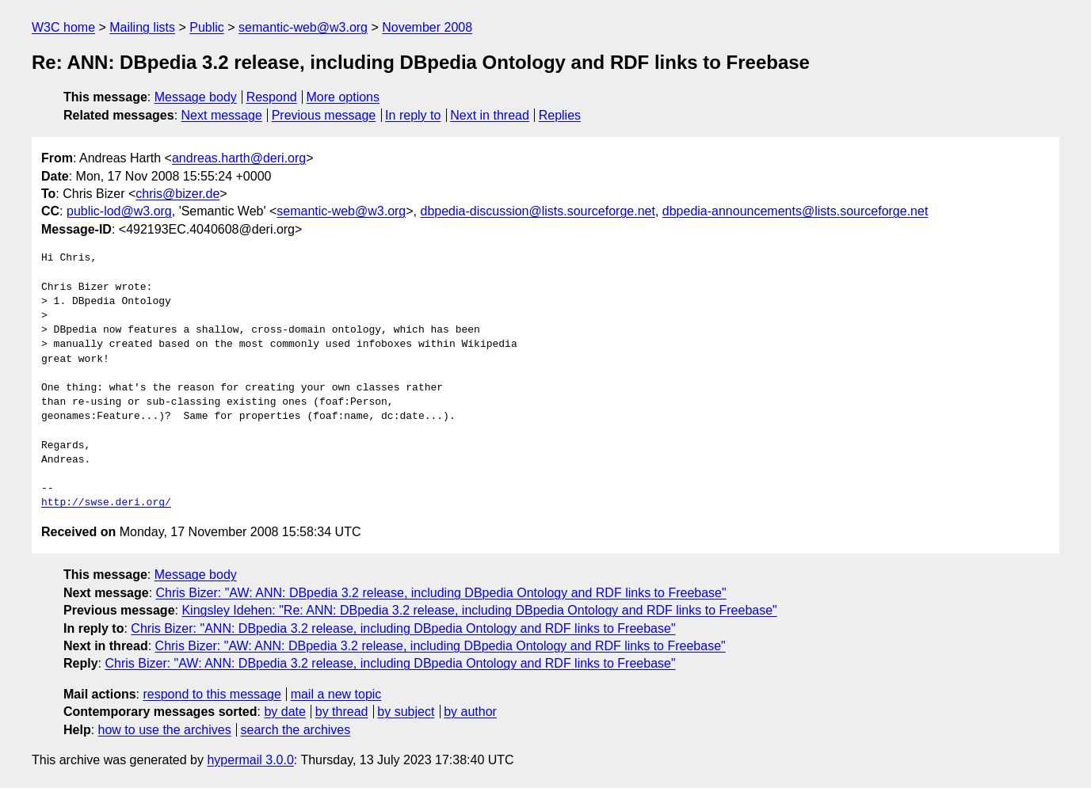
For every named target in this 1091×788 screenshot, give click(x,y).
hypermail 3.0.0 (250, 760)
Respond (271, 97)
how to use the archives (164, 730)
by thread (341, 711)
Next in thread (489, 115)
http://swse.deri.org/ (106, 503)
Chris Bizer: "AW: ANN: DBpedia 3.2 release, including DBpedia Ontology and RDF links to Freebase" (441, 593)
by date (284, 711)
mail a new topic (336, 694)
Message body (195, 97)
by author (470, 711)
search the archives (296, 730)
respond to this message (211, 694)
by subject (405, 711)
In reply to (413, 115)
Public (206, 27)
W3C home (63, 27)
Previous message (324, 115)
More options (343, 97)
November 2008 (427, 27)
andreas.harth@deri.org (239, 158)
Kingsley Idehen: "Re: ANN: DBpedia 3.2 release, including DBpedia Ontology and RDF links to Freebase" (478, 610)
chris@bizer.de (177, 193)
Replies (560, 115)
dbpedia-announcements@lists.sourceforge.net (795, 211)
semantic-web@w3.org (303, 27)
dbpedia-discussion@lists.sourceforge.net (538, 211)
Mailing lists (142, 27)
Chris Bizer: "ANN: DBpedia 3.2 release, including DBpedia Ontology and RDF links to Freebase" (403, 628)
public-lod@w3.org (119, 211)
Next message (221, 115)
